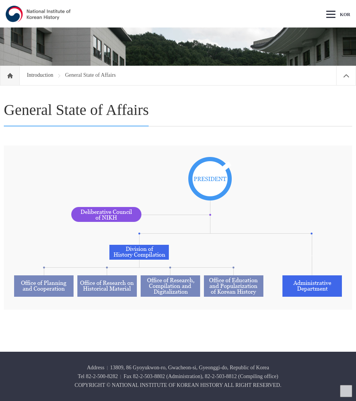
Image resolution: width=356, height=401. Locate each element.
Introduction (41, 75)
